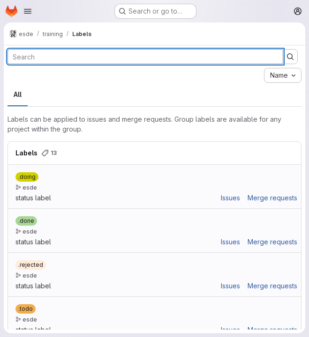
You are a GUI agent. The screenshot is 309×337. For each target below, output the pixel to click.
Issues (230, 198)
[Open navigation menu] (27, 11)
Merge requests (272, 198)
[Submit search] (290, 56)
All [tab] (18, 94)
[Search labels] (145, 56)
